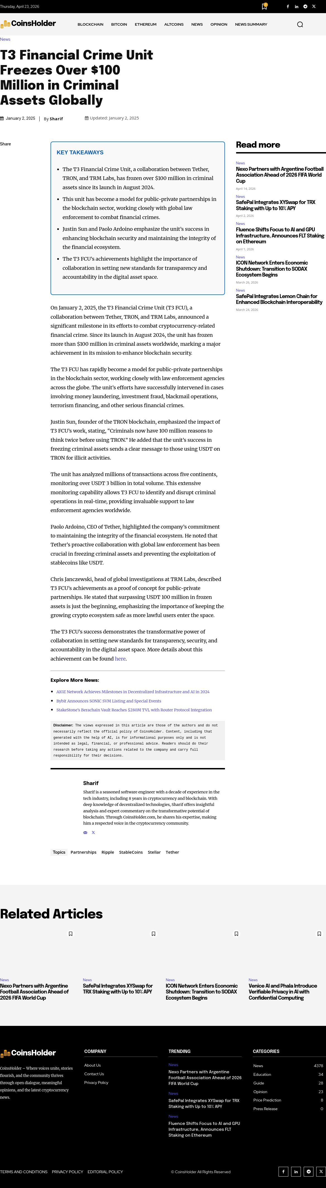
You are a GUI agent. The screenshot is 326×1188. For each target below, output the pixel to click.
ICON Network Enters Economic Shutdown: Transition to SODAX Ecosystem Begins (272, 269)
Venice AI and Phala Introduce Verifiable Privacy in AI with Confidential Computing (283, 991)
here (120, 659)
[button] (300, 24)
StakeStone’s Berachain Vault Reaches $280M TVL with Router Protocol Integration (134, 709)
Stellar (154, 852)
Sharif (56, 118)
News (6, 39)
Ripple (108, 852)
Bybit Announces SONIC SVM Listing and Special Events (108, 701)
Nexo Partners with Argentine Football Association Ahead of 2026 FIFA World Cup (279, 175)
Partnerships (84, 852)
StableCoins (131, 852)
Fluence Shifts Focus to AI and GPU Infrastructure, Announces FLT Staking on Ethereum (280, 235)
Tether (172, 852)
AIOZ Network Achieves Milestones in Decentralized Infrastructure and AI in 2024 (133, 691)
